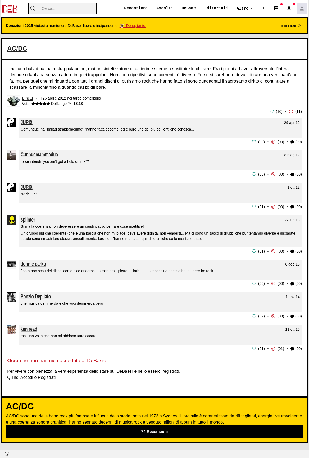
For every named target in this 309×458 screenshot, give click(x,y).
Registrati (47, 376)
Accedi (26, 376)
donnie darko (33, 263)
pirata (27, 98)
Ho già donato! (290, 26)
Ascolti (164, 8)
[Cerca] (62, 9)
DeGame (188, 8)
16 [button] (279, 112)
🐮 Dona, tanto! (133, 26)
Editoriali (216, 8)
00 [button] (262, 142)
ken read (29, 327)
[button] (263, 8)
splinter (28, 219)
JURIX (27, 122)
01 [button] (262, 206)
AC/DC (18, 48)
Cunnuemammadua (39, 154)
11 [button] (299, 112)
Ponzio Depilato (36, 295)
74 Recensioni (154, 430)
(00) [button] (296, 142)
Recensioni (136, 8)
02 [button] (262, 315)
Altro (242, 8)
